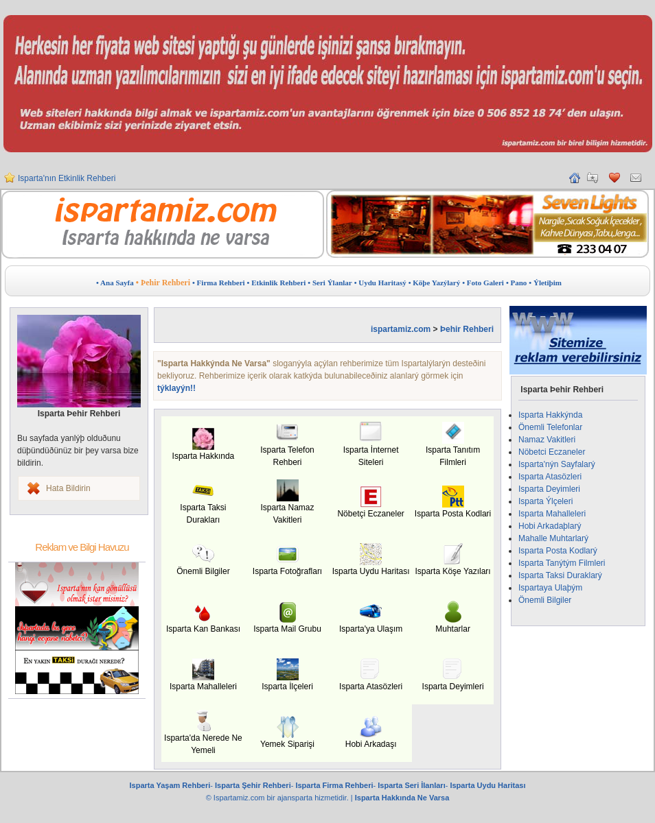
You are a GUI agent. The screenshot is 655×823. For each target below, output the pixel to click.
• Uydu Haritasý (380, 282)
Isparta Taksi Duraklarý (560, 575)
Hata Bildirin (68, 488)
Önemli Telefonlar (550, 427)
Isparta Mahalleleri (552, 513)
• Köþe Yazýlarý (435, 282)
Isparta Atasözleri (550, 476)
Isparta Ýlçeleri (545, 501)
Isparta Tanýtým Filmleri (561, 563)
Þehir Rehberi (467, 329)
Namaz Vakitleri (546, 439)
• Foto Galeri (483, 282)
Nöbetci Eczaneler (551, 452)
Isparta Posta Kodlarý (557, 551)
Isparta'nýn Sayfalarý (556, 464)
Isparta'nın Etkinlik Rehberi (66, 179)
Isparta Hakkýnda (550, 415)
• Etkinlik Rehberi (276, 282)
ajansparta (295, 798)
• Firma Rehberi (218, 282)
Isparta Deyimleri (549, 489)
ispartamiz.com (400, 329)
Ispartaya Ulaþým (550, 588)
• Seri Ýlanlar (330, 282)
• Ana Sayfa (115, 282)
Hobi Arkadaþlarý (549, 526)
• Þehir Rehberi (163, 282)
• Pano (516, 282)
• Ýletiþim (545, 282)
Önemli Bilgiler (544, 600)
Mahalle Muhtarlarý (553, 538)
